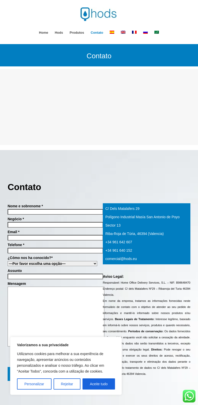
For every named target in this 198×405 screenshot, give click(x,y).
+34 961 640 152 (118, 250)
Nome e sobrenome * (51, 209)
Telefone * (51, 248)
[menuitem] (112, 32)
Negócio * (51, 222)
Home (43, 32)
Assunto (51, 274)
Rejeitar (67, 384)
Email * (51, 235)
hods (59, 32)
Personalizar (34, 384)
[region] (66, 366)
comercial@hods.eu (121, 259)
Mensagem (51, 314)
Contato (97, 32)
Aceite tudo (99, 384)
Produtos (77, 32)
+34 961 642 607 (118, 242)
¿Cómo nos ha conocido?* (51, 261)
